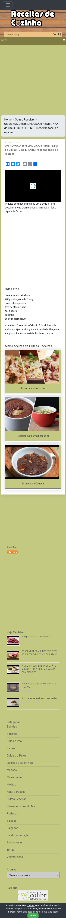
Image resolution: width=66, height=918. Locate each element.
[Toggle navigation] (8, 4)
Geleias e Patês (16, 755)
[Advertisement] (33, 78)
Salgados (12, 828)
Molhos (11, 784)
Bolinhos (12, 733)
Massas (12, 770)
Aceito (33, 915)
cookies (30, 905)
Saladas (12, 820)
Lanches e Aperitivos (20, 762)
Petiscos (12, 813)
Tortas (10, 849)
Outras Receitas (25, 119)
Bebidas (12, 726)
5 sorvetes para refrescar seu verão (39, 698)
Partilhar (12, 547)
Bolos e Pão (14, 741)
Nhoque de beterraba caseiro (36, 636)
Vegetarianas (15, 857)
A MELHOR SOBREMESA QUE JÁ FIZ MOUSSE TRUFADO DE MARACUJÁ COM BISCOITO (39, 669)
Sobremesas (15, 842)
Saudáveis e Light (18, 835)
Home (8, 119)
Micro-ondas (14, 777)
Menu (4, 40)
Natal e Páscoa (16, 791)
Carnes (11, 748)
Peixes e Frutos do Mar (21, 806)
